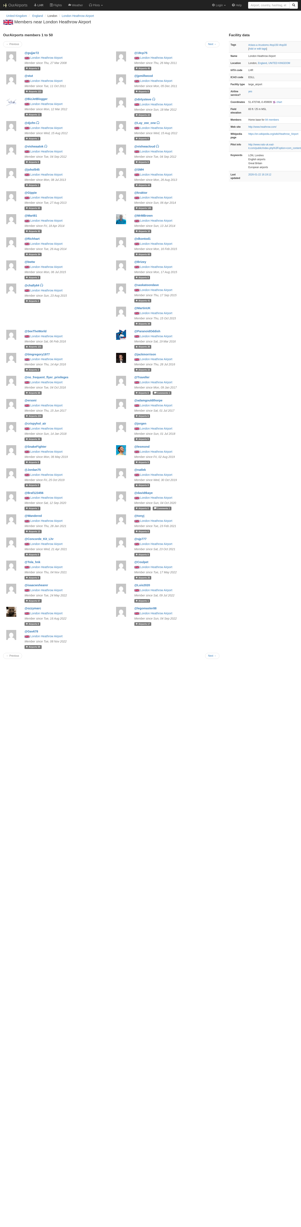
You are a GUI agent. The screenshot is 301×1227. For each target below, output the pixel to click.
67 (33, 601)
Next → (212, 44)
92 (33, 231)
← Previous (12, 44)
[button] (96, 5)
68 (33, 393)
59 (33, 647)
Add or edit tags (257, 48)
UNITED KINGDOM (279, 63)
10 (143, 231)
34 (33, 254)
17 (143, 624)
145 (143, 208)
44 (143, 185)
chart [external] (277, 102)
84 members (272, 119)
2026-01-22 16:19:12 (259, 174)
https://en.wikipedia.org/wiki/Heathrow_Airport (273, 133)
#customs (263, 45)
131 (33, 347)
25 (143, 577)
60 (33, 208)
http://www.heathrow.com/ (262, 126)
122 (33, 91)
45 (143, 68)
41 (143, 300)
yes (250, 91)
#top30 (283, 45)
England (262, 63)
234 (33, 416)
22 (143, 115)
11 (33, 114)
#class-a (253, 45)
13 (33, 531)
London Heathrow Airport (78, 15)
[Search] (294, 5)
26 (143, 347)
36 (33, 439)
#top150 (273, 45)
